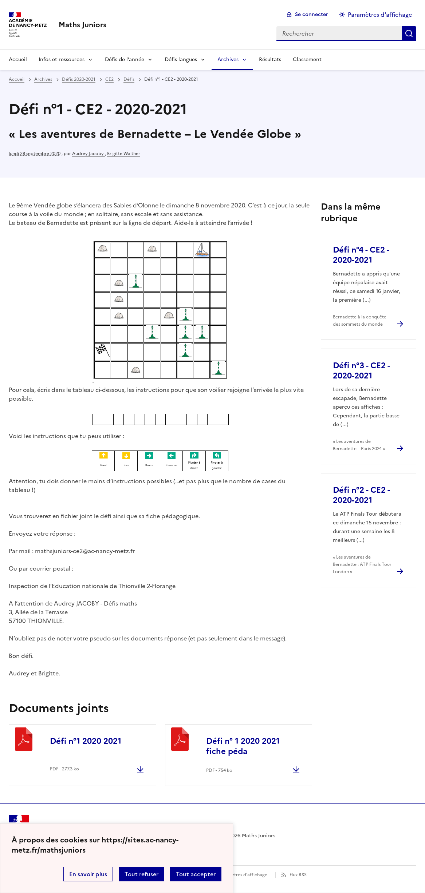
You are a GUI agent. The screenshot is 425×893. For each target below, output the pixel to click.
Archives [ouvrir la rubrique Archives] (43, 79)
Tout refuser (141, 874)
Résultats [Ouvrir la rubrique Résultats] (270, 59)
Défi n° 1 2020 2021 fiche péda (243, 746)
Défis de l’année (124, 59)
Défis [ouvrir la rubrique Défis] (128, 79)
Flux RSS (298, 875)
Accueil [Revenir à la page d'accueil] (18, 59)
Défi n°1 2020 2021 (85, 741)
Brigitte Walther (123, 153)
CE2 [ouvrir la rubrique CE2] (109, 79)
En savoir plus (88, 874)
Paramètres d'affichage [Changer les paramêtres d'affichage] (380, 14)
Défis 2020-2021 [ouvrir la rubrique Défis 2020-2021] (78, 79)
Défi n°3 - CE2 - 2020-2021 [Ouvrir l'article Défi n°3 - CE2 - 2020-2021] (361, 371)
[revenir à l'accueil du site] (82, 25)
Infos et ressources (61, 59)
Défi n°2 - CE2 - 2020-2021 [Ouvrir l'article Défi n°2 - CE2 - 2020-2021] (361, 495)
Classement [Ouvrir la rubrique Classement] (307, 59)
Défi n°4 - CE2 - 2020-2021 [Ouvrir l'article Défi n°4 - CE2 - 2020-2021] (361, 255)
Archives (228, 59)
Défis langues (181, 59)
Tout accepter (196, 874)
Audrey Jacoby (88, 153)
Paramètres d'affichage (242, 875)
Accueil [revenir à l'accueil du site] (16, 79)
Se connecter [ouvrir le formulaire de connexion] (311, 14)
